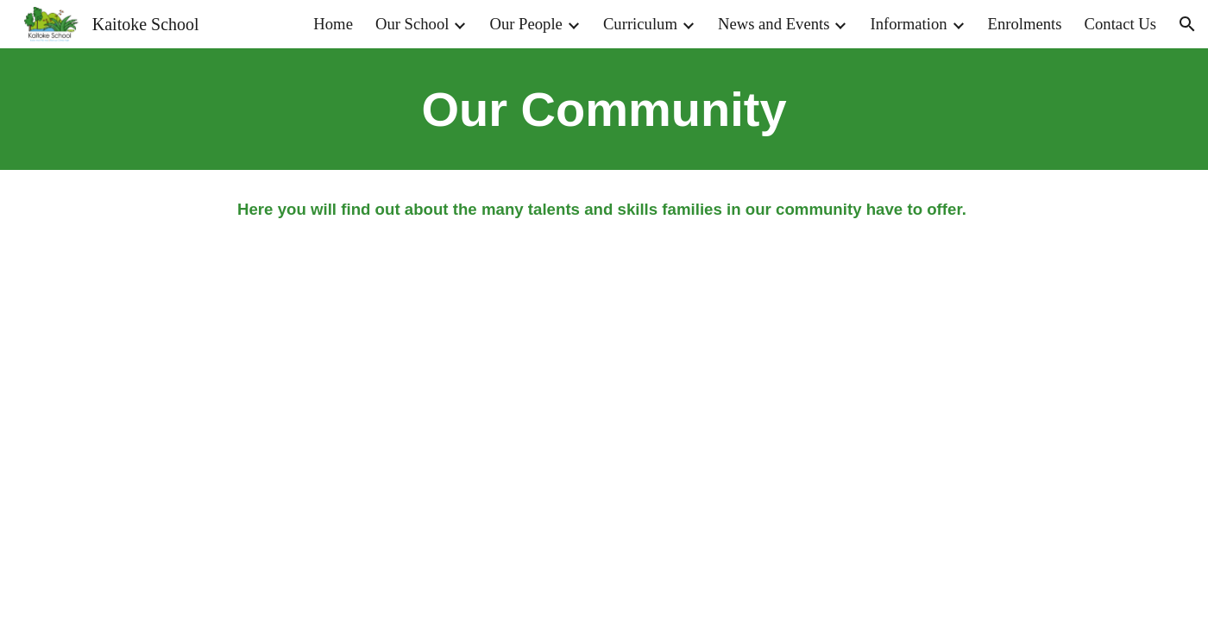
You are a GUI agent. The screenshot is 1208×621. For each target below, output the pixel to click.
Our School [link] (412, 24)
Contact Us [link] (1120, 24)
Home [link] (333, 24)
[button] (1187, 24)
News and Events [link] (774, 24)
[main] (603, 109)
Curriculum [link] (640, 24)
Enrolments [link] (1025, 24)
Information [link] (908, 24)
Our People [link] (525, 24)
